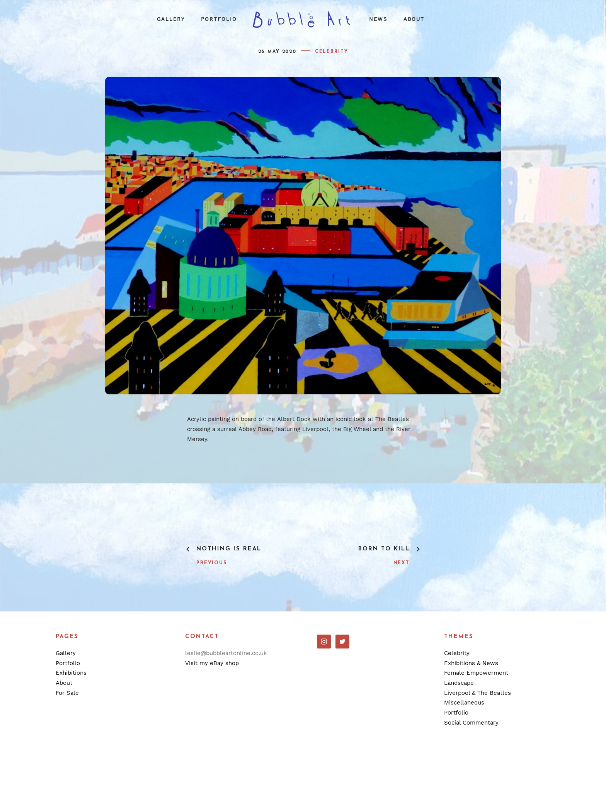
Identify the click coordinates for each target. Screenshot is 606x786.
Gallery (171, 19)
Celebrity (331, 51)
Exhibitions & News (471, 663)
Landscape (459, 682)
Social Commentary (471, 722)
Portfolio (219, 19)
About (413, 19)
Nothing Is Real (228, 549)
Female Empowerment (476, 672)
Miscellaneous (464, 702)
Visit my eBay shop (212, 663)
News (378, 19)
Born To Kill (384, 549)
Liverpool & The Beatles (477, 692)
